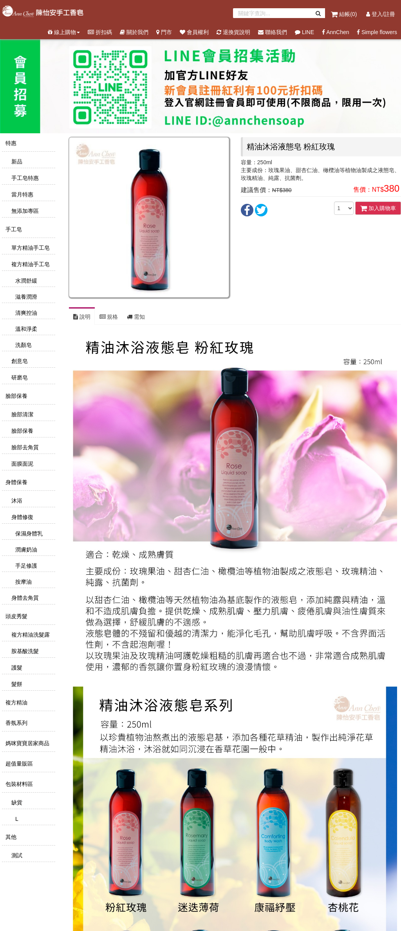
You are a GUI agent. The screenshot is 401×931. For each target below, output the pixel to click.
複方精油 (15, 702)
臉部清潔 (21, 414)
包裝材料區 (18, 784)
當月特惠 (21, 194)
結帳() (344, 14)
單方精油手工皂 (30, 248)
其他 (10, 837)
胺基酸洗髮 (24, 651)
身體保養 (15, 482)
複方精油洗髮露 (30, 635)
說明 (81, 317)
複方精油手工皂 (30, 264)
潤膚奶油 (25, 549)
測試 (16, 855)
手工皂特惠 (24, 178)
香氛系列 (15, 723)
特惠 (10, 143)
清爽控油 (25, 313)
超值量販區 (18, 763)
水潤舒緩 (25, 281)
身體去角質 (24, 598)
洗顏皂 (23, 345)
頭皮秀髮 (15, 616)
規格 (108, 317)
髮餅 (16, 684)
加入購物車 (378, 208)
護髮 (16, 667)
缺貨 (16, 802)
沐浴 (16, 500)
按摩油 (23, 582)
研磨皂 (19, 377)
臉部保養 (15, 396)
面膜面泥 (21, 464)
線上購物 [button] (64, 32)
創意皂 (19, 361)
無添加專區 (24, 211)
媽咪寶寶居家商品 (26, 743)
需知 (136, 317)
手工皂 (13, 229)
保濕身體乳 (28, 533)
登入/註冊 (380, 14)
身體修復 (21, 517)
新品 (16, 161)
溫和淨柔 (25, 329)
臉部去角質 (24, 447)
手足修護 (25, 566)
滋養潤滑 (25, 297)
